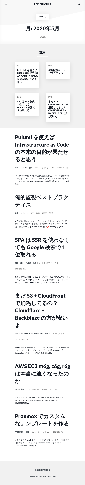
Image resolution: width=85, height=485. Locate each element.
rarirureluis (42, 4)
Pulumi (24, 168)
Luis (19, 66)
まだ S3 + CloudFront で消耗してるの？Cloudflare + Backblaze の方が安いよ (41, 310)
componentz (50, 477)
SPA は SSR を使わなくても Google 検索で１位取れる (42, 247)
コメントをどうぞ (41, 168)
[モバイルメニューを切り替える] (6, 4)
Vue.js (28, 263)
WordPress (34, 477)
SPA (21, 263)
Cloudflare (38, 334)
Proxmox (19, 432)
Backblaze (25, 334)
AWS (17, 168)
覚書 (31, 168)
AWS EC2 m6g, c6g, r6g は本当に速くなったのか (42, 373)
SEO (16, 263)
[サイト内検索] (79, 4)
